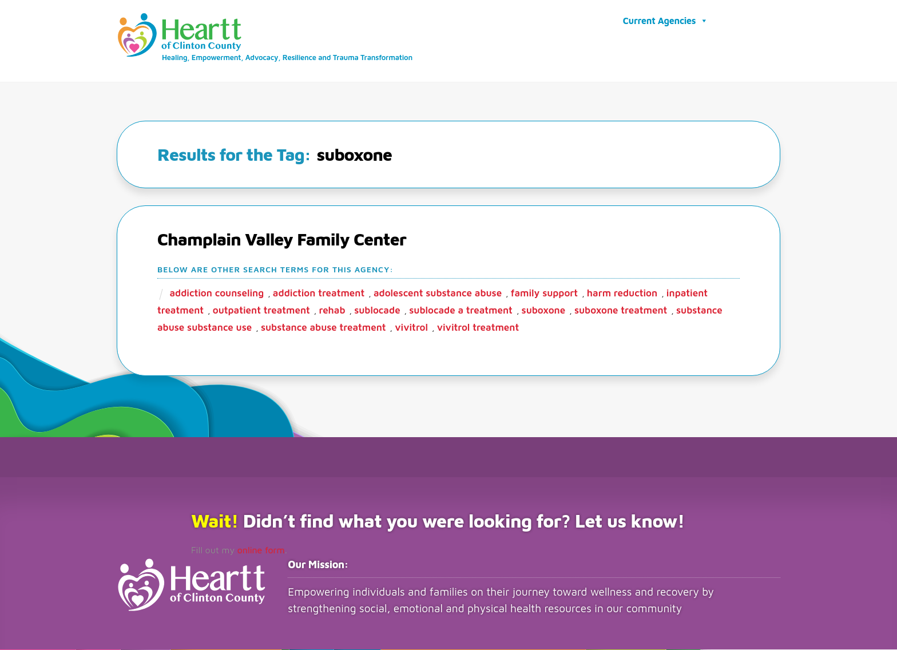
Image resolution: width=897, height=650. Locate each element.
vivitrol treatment (478, 328)
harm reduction (622, 293)
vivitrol (411, 328)
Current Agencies (665, 20)
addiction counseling (216, 293)
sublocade (377, 310)
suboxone (544, 310)
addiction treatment (318, 293)
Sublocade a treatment (461, 310)
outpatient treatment (261, 310)
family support (544, 293)
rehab (332, 310)
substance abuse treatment (323, 328)
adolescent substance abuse (438, 293)
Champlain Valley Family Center (281, 239)
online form (261, 550)
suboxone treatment (620, 310)
